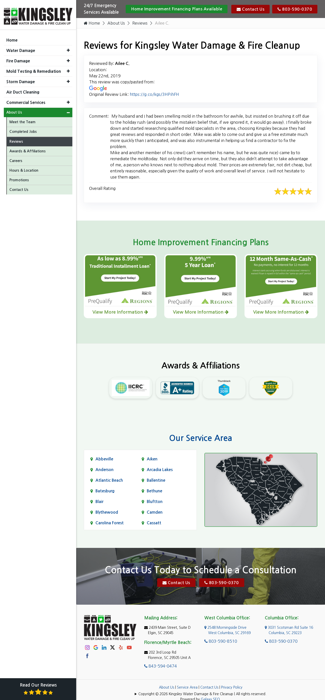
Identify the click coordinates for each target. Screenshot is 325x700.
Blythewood (106, 512)
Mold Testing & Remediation (33, 69)
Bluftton (154, 502)
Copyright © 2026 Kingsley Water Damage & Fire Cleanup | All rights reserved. (202, 694)
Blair (99, 502)
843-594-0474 (160, 666)
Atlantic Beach (109, 480)
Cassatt (154, 523)
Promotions (19, 177)
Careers (15, 158)
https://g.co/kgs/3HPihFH (154, 94)
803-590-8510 (220, 641)
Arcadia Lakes (160, 470)
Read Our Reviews (38, 689)
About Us (116, 23)
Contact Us (250, 9)
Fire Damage (18, 58)
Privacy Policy (231, 687)
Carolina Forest (109, 523)
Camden (154, 512)
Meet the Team (22, 119)
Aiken (152, 459)
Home (92, 23)
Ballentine (156, 480)
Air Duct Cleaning (22, 89)
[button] (68, 47)
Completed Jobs (23, 129)
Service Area (187, 687)
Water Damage (20, 48)
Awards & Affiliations (27, 148)
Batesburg (105, 491)
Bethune (154, 491)
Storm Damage (20, 79)
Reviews (140, 23)
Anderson (104, 470)
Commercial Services (25, 100)
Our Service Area (200, 438)
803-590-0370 (295, 9)
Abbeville (104, 459)
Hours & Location (23, 168)
